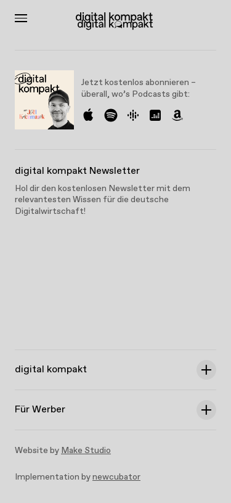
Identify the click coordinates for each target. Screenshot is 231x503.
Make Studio (86, 450)
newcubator (116, 477)
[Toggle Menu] (21, 18)
